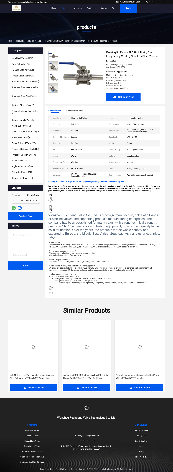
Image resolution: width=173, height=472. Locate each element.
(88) (24, 155)
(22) (22, 172)
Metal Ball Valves (34, 41)
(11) (23, 126)
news (141, 446)
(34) (23, 75)
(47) (25, 81)
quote (128, 8)
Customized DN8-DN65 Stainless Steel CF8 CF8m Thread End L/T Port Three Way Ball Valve (86, 376)
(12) (25, 112)
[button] (53, 91)
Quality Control (141, 441)
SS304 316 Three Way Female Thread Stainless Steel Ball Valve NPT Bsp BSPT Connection (32, 376)
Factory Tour (141, 436)
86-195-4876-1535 (155, 2)
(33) (25, 89)
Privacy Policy (141, 457)
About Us (78, 8)
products (20, 41)
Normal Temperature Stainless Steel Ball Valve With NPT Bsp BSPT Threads (137, 376)
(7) (23, 105)
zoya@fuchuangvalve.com (128, 2)
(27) (24, 143)
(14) (25, 149)
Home (53, 8)
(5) (23, 120)
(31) (23, 70)
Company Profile (141, 430)
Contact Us (91, 8)
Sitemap (141, 452)
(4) (21, 137)
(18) (21, 64)
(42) (19, 160)
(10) (23, 178)
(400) (22, 58)
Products (65, 8)
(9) (25, 131)
